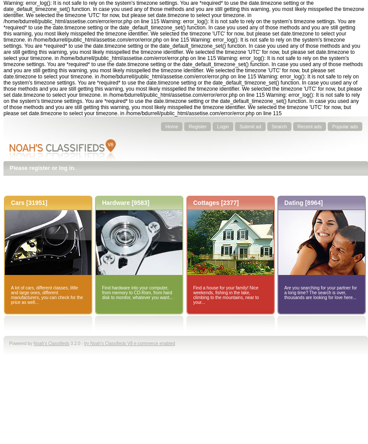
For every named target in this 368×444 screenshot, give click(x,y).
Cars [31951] (29, 202)
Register (198, 126)
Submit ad (250, 126)
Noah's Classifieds (52, 343)
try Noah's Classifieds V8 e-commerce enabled (129, 343)
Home (171, 126)
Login (223, 126)
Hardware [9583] (125, 202)
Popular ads (345, 126)
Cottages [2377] (216, 202)
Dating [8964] (303, 202)
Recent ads (310, 126)
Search (279, 126)
